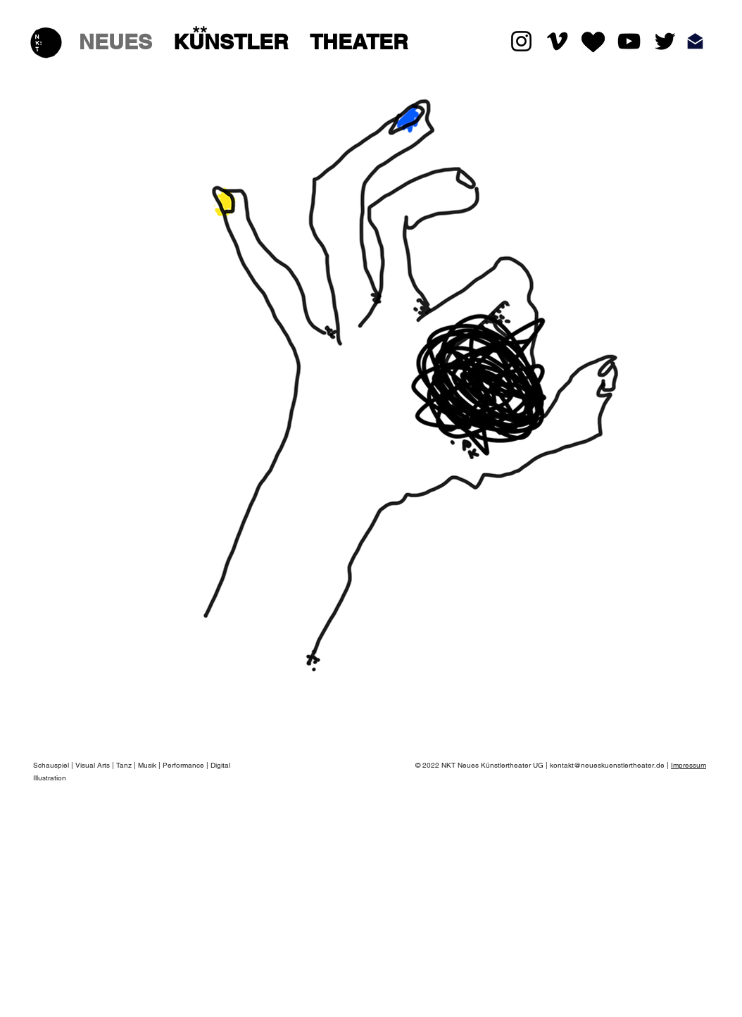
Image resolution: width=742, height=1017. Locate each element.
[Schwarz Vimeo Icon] (557, 41)
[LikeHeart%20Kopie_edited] (593, 41)
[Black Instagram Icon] (521, 41)
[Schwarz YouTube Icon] (629, 41)
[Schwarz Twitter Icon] (665, 41)
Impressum (688, 765)
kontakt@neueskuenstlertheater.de (607, 765)
